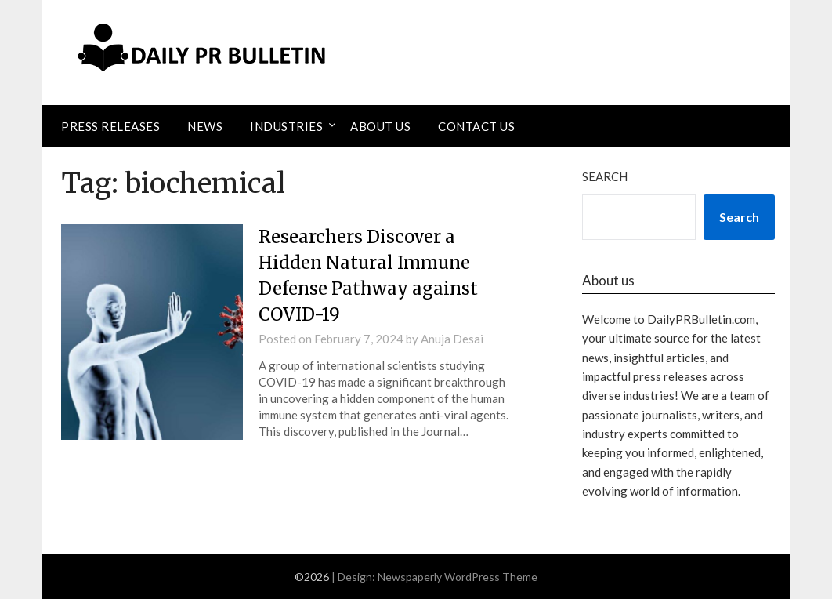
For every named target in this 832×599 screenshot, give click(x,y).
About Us (380, 126)
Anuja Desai (452, 339)
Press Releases (110, 126)
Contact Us (476, 126)
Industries (286, 126)
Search (605, 176)
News (204, 126)
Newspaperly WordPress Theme (457, 576)
